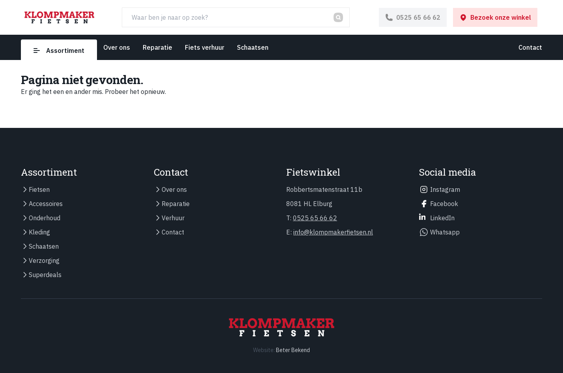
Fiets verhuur (204, 47)
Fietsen (39, 189)
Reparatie (157, 47)
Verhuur (173, 218)
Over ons (116, 47)
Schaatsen (252, 47)
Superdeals (45, 275)
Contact (530, 47)
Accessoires (46, 204)
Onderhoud (44, 218)
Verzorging (44, 260)
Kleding (39, 232)
